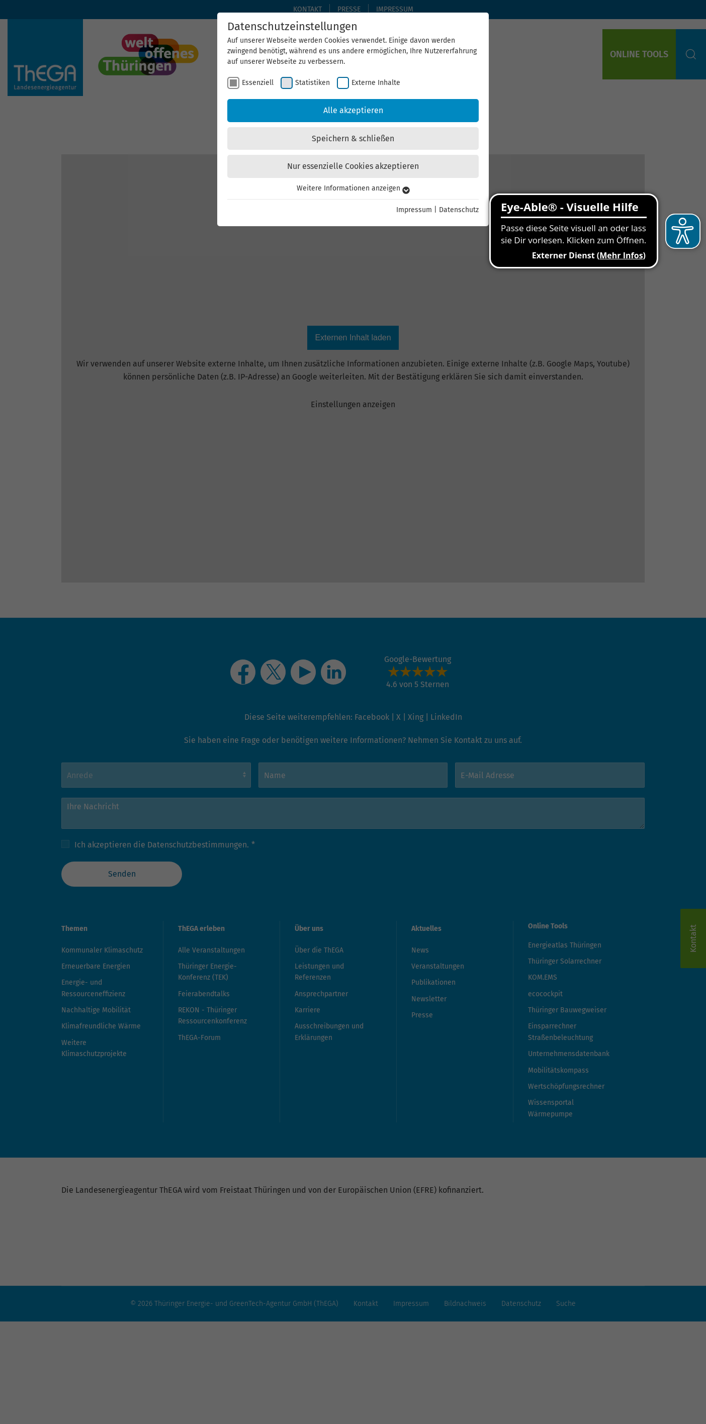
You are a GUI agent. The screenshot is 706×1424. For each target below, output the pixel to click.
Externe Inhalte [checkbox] (375, 82)
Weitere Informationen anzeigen (353, 188)
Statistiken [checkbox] (312, 82)
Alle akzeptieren (353, 110)
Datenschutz (459, 210)
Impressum (414, 210)
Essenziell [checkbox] (258, 82)
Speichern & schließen (353, 138)
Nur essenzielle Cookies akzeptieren (353, 166)
